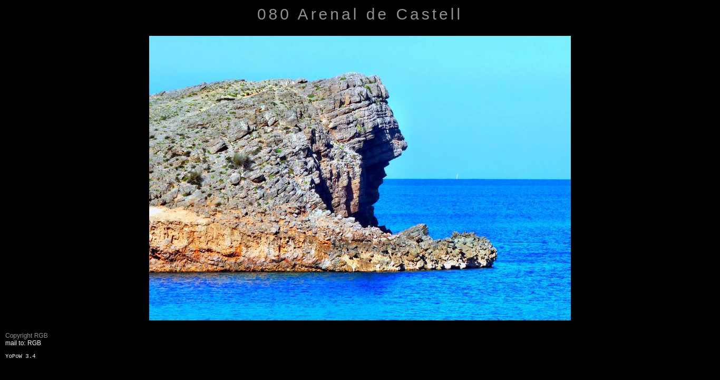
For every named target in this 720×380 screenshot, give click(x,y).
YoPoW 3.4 (20, 356)
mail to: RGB (23, 343)
